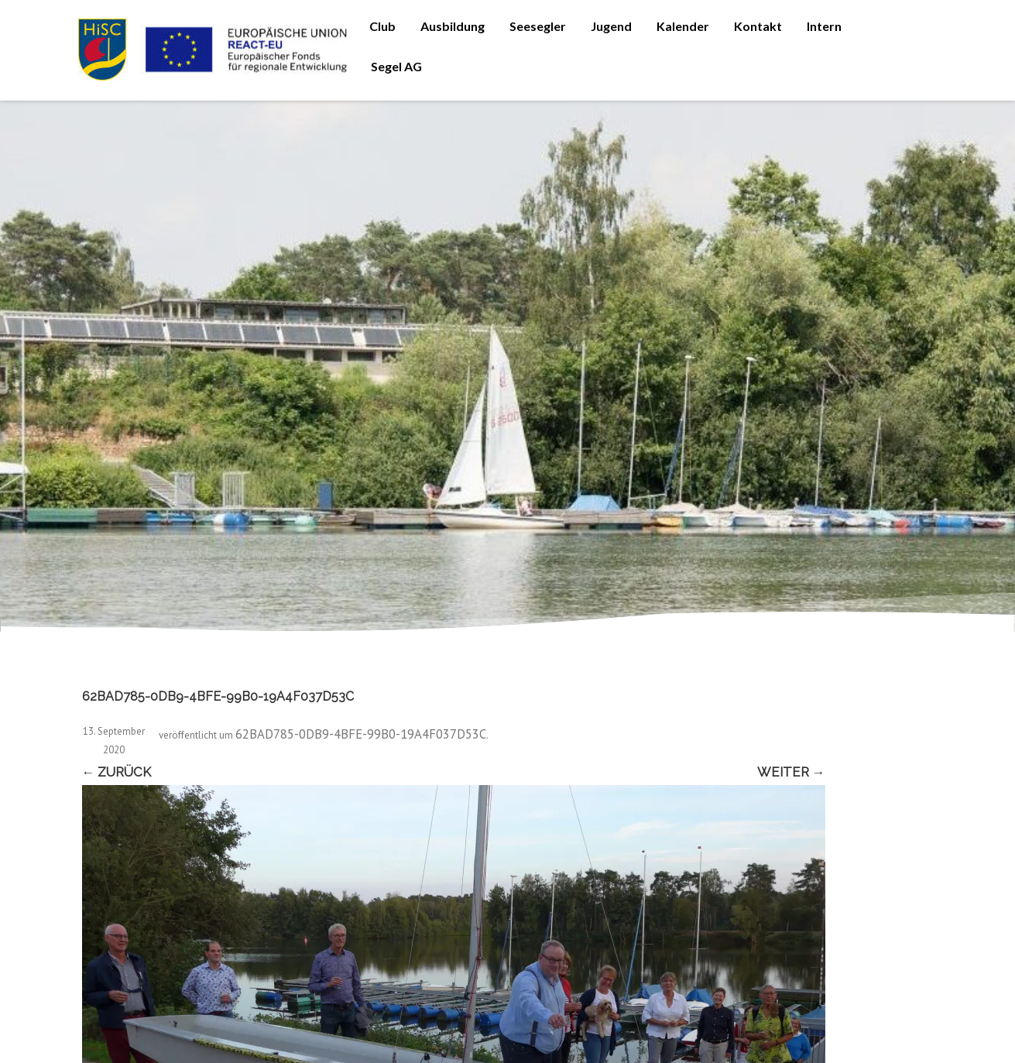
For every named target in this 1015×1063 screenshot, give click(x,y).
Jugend (611, 26)
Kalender (683, 26)
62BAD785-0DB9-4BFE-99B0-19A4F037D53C (360, 733)
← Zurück (117, 772)
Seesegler (537, 26)
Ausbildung (452, 26)
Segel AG (396, 66)
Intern (824, 26)
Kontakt (758, 26)
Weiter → (791, 772)
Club (382, 26)
